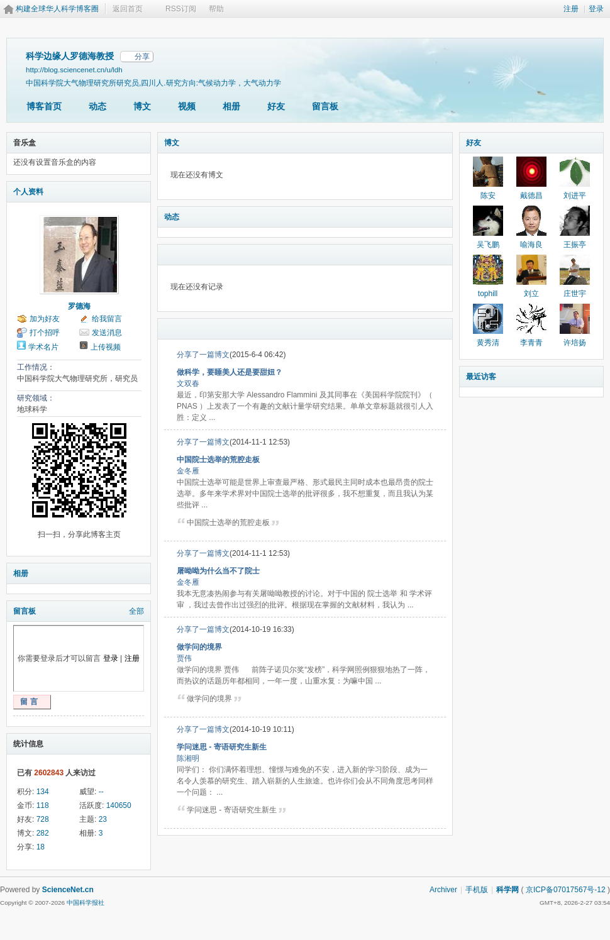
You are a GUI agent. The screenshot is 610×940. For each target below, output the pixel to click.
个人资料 (28, 191)
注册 (571, 8)
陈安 (488, 195)
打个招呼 (45, 332)
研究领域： (36, 398)
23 (103, 819)
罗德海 (79, 306)
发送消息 (107, 332)
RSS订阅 (180, 8)
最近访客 (481, 376)
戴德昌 (531, 195)
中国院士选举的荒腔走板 (218, 459)
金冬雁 (188, 471)
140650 (118, 805)
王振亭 (574, 244)
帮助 (216, 8)
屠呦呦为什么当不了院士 (218, 571)
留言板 (325, 106)
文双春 (188, 383)
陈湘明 (188, 758)
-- (101, 791)
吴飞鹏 (488, 244)
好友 (276, 106)
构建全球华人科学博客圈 (57, 8)
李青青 (531, 342)
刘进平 (574, 195)
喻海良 (531, 244)
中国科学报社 (85, 902)
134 (42, 791)
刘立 (531, 293)
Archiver (443, 889)
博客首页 (44, 106)
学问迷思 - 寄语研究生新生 (222, 747)
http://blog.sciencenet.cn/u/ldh (74, 69)
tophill (487, 293)
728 (42, 819)
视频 (187, 106)
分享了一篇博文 (203, 354)
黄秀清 (488, 342)
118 (42, 805)
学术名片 (43, 347)
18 (40, 847)
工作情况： (36, 367)
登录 (596, 8)
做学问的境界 (199, 647)
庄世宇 (574, 293)
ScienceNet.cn (68, 889)
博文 (142, 106)
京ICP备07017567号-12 (566, 889)
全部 (136, 611)
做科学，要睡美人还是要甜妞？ (229, 372)
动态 (97, 106)
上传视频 (106, 347)
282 (42, 833)
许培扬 (574, 342)
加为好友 (45, 318)
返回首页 (128, 8)
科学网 (507, 889)
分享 (142, 56)
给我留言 (107, 318)
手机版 (476, 889)
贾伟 (184, 658)
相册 (231, 106)
